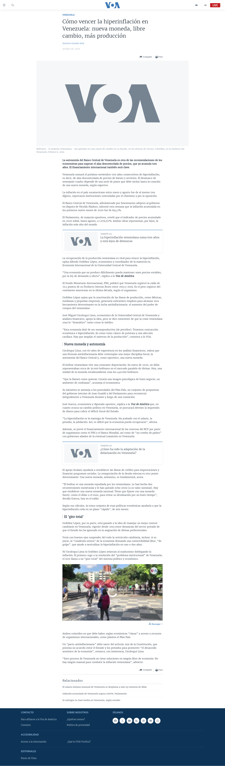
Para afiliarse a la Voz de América (39, 719)
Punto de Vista (28, 758)
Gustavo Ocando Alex (73, 43)
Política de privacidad (78, 725)
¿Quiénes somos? (76, 719)
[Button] (145, 57)
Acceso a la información (33, 741)
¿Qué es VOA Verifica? (79, 741)
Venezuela (68, 15)
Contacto (26, 725)
